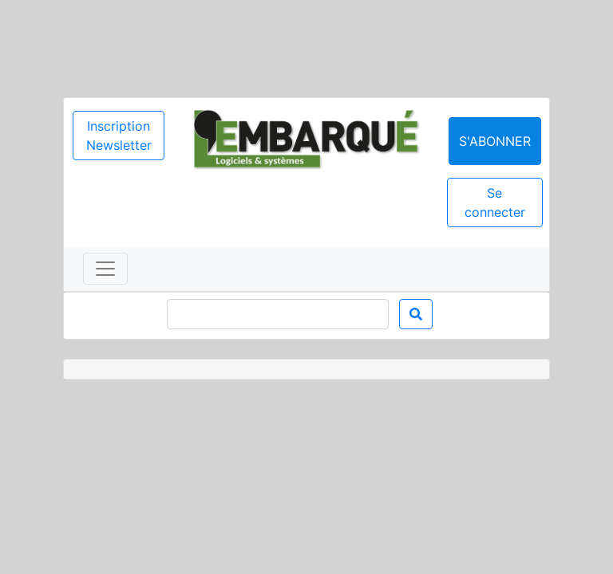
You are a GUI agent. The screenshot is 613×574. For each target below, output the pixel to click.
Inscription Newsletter (119, 135)
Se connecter (495, 202)
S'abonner (495, 141)
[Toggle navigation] (105, 269)
